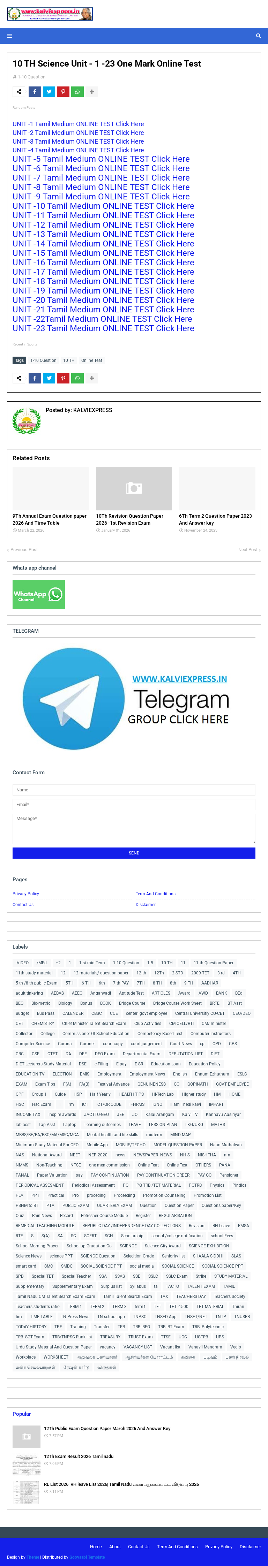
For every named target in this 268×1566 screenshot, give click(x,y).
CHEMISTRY (42, 1023)
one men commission (109, 1165)
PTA (50, 1205)
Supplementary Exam (72, 1286)
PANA (224, 1165)
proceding (96, 1195)
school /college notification (177, 1235)
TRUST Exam (140, 1337)
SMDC (67, 1266)
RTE (19, 1235)
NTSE (75, 1165)
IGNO (157, 1104)
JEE (120, 1114)
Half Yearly (100, 1094)
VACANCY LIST (138, 1347)
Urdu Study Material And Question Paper (54, 1347)
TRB (121, 1326)
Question (148, 1205)
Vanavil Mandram (205, 1347)
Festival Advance (113, 1084)
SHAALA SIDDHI (208, 1256)
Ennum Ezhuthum (212, 1074)
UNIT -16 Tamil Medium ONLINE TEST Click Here (104, 262)
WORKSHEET (56, 1357)
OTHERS (203, 1165)
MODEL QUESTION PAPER (178, 1144)
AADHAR (209, 983)
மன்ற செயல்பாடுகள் (35, 1367)
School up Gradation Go (89, 1246)
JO (134, 1114)
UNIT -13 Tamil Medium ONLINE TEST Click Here (104, 234)
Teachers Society (229, 1296)
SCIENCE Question (98, 1256)
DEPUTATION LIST (186, 1053)
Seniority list (173, 1256)
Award (184, 993)
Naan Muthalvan (226, 1144)
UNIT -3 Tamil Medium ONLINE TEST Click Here (79, 141)
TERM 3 (119, 1306)
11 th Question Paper (213, 962)
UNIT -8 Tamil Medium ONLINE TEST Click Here (102, 187)
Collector (24, 1033)
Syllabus (138, 1286)
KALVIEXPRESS (92, 410)
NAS (20, 1155)
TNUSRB (242, 1316)
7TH (141, 983)
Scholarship (132, 1235)
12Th (159, 973)
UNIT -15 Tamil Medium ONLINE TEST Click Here (104, 253)
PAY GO (204, 1175)
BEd (239, 993)
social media (142, 1266)
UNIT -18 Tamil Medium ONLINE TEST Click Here (104, 281)
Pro (75, 1195)
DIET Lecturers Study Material (43, 1064)
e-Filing (101, 1064)
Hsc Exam (41, 1104)
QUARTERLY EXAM (114, 1205)
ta (156, 1286)
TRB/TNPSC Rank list (72, 1337)
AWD (203, 993)
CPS (233, 1043)
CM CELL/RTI (181, 1023)
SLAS (236, 1256)
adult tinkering (29, 993)
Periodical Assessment (93, 1185)
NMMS (22, 1165)
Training (78, 1326)
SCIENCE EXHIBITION (209, 1246)
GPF (20, 1094)
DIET (215, 1053)
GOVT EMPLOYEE (232, 1084)
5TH (70, 983)
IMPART (216, 1104)
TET (157, 1306)
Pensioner (228, 1175)
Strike (201, 1276)
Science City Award (163, 1246)
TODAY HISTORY (31, 1326)
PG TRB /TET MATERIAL (158, 1185)
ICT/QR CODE (108, 1104)
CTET (52, 1053)
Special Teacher (76, 1276)
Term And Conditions (156, 893)
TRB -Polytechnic (208, 1326)
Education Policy (205, 1064)
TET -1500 (178, 1306)
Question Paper (179, 1205)
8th (173, 983)
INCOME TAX (28, 1114)
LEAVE (135, 1124)
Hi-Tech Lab (163, 1094)
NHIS (185, 1155)
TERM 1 (75, 1306)
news (120, 1155)
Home (96, 1546)
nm (227, 1155)
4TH (237, 973)
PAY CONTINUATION (110, 1175)
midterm (154, 1134)
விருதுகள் (106, 1367)
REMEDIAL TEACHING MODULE (45, 1225)
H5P (78, 1094)
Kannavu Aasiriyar (223, 1114)
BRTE (214, 1003)
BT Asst (235, 1003)
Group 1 (39, 1094)
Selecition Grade (139, 1256)
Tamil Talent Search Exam (127, 1296)
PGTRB (195, 1185)
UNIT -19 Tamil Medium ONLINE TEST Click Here (104, 291)
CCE (114, 1013)
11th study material (34, 973)
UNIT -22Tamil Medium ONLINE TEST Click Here (103, 319)
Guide (60, 1094)
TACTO (172, 1286)
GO (176, 1084)
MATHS (218, 1124)
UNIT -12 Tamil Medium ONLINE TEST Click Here (104, 225)
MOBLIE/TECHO (131, 1144)
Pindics (239, 1185)
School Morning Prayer (37, 1246)
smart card (26, 1266)
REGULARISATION (175, 1215)
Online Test (177, 1165)
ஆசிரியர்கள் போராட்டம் (149, 1357)
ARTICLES (161, 993)
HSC (20, 1104)
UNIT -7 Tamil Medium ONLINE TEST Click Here (102, 178)
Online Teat (91, 360)
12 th (141, 973)
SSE (136, 1276)
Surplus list (111, 1286)
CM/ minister (214, 1023)
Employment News (147, 1074)
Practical (55, 1195)
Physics (217, 1185)
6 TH (86, 983)
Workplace (26, 1357)
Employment (109, 1074)
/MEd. (42, 962)
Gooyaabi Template (87, 1557)
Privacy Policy (26, 893)
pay (79, 1175)
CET (19, 1023)
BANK (221, 993)
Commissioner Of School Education (95, 1033)
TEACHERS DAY (191, 1296)
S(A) (46, 1235)
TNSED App (166, 1316)
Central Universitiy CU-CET (200, 1013)
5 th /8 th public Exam (37, 983)
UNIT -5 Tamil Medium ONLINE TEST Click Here (102, 159)
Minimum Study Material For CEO (47, 1144)
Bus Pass (45, 1013)
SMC (48, 1266)
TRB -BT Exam (171, 1326)
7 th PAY (121, 983)
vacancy (108, 1347)
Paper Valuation (52, 1175)
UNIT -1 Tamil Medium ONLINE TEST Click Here (79, 124)
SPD (20, 1276)
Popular (22, 1414)
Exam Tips (45, 1084)
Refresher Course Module (104, 1215)
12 (63, 973)
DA (68, 1053)
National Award (47, 1155)
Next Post (248, 549)
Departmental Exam (142, 1053)
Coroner (87, 1043)
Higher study (194, 1094)
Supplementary (30, 1286)
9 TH (188, 983)
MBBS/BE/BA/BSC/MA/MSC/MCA (47, 1134)
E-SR (139, 1064)
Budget (22, 1013)
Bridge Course (132, 1003)
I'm (71, 1104)
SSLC (153, 1276)
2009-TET (200, 973)
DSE (83, 1064)
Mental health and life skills (112, 1134)
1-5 (150, 962)
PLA (19, 1195)
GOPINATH (197, 1084)
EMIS (84, 1074)
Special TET (43, 1276)
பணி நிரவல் (237, 1357)
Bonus (86, 1003)
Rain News (42, 1215)
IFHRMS (136, 1104)
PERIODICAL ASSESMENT (40, 1185)
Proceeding (124, 1195)
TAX (164, 1296)
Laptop (69, 1124)
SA (60, 1235)
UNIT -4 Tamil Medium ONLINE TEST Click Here (79, 150)
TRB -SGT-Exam (30, 1337)
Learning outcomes (102, 1124)
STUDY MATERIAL (230, 1276)
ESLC (242, 1074)
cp (202, 1043)
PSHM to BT (27, 1205)
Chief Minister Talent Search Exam (94, 1023)
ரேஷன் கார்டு (76, 1367)
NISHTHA (207, 1155)
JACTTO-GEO (96, 1114)
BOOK (105, 1003)
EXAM (21, 1084)
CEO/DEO (242, 1013)
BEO (19, 1003)
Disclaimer (146, 904)
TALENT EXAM (201, 1286)
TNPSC (140, 1316)
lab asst (23, 1124)
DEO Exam (105, 1053)
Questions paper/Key (221, 1205)
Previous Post (24, 549)
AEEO (77, 993)
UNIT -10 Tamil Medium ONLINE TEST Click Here (104, 206)
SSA (103, 1276)
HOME (234, 1094)
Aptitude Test (131, 993)
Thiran (238, 1306)
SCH (109, 1235)
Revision (196, 1225)
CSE (35, 1053)
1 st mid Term (92, 962)
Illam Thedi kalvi (185, 1104)
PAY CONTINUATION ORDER (163, 1175)
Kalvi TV (190, 1114)
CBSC (96, 1013)
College (47, 1033)
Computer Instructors (211, 1033)
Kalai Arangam (160, 1114)
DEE (83, 1053)
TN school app (111, 1316)
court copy (113, 1043)
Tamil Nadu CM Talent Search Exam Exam (55, 1296)
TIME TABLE (41, 1316)
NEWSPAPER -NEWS (152, 1155)
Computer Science (33, 1043)
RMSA (243, 1225)
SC (73, 1235)
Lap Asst (47, 1124)
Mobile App (97, 1144)
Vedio (235, 1347)
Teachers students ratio (38, 1306)
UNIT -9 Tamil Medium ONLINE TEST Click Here (102, 197)
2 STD (177, 973)
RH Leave (221, 1225)
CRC (20, 1053)
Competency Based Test (160, 1033)
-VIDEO (22, 962)
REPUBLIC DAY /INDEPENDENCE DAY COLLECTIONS (131, 1225)
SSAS (120, 1276)
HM (217, 1094)
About (115, 1546)
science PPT (61, 1256)
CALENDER (72, 1013)
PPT (35, 1195)
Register (143, 1215)
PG (125, 1185)
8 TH (157, 983)
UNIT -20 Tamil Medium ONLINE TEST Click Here (104, 300)
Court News (181, 1043)
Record (66, 1215)
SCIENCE (128, 1246)
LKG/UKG (194, 1124)
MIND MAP (180, 1134)
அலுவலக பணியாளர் (96, 1357)
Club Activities (147, 1023)
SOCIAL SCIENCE (178, 1266)
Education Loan (166, 1064)
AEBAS (57, 993)
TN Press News (75, 1316)
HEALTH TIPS (131, 1094)
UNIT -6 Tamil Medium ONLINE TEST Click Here (102, 168)
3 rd (221, 973)
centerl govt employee (146, 1013)
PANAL (22, 1175)
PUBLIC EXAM (75, 1205)
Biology (65, 1003)
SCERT (90, 1235)
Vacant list (170, 1347)
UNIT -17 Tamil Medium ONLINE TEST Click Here (104, 272)
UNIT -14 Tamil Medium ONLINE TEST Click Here (104, 244)
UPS (220, 1337)
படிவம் (210, 1357)
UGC (183, 1337)
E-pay (121, 1064)
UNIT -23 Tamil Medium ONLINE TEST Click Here (104, 328)
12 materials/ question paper (101, 973)
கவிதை (188, 1357)
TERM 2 (97, 1306)
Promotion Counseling (164, 1195)
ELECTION (62, 1074)
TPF (58, 1326)
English (180, 1074)
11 (183, 962)
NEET (75, 1155)
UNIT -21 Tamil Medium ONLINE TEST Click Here (104, 309)
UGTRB (201, 1337)
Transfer (102, 1326)
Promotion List (208, 1195)
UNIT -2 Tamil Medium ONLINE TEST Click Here (79, 132)
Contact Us (23, 904)
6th (102, 983)
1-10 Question (31, 76)
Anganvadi (100, 993)
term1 (140, 1306)
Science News (29, 1256)
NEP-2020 (97, 1155)
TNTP (220, 1316)
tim (19, 1316)
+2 (58, 962)
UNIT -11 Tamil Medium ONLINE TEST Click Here (104, 215)
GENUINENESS (151, 1084)
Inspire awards (62, 1114)
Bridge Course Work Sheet (177, 1003)
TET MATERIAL (210, 1306)
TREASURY (110, 1337)
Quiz (20, 1215)
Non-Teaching (49, 1165)
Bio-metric (40, 1003)
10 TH (69, 360)
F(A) (67, 1084)
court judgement (146, 1043)
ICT (85, 1104)
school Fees (222, 1235)
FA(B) (84, 1084)
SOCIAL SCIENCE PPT (101, 1266)
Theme (33, 1557)
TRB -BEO (141, 1326)
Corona (65, 1043)
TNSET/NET (196, 1316)
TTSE (166, 1337)
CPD (217, 1043)
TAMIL (229, 1286)
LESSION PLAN (163, 1124)
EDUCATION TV (30, 1074)
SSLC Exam (177, 1276)
